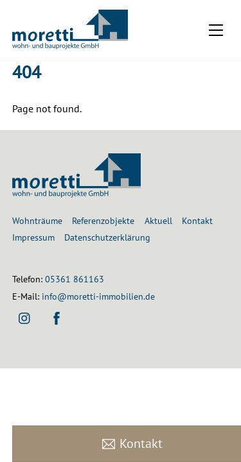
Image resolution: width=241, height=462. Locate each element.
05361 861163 (74, 279)
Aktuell (158, 220)
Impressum (33, 237)
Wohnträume (37, 220)
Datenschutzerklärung (107, 237)
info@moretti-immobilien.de (98, 296)
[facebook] (56, 317)
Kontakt (197, 220)
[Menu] (216, 30)
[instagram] (25, 317)
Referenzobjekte (103, 220)
